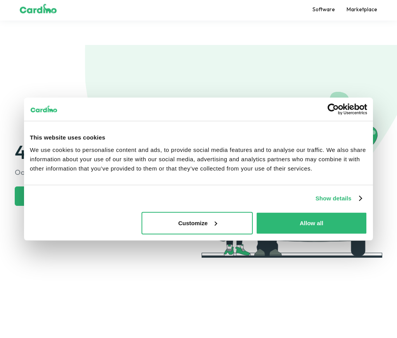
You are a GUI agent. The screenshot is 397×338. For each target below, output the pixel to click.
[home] (38, 10)
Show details (334, 198)
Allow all (311, 222)
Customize (197, 222)
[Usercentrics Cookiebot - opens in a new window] (333, 109)
